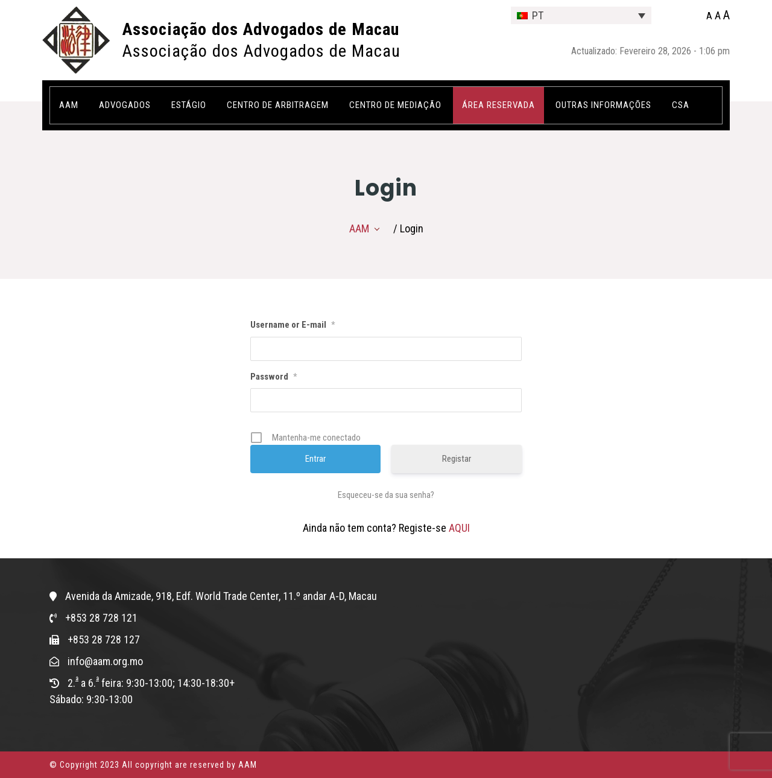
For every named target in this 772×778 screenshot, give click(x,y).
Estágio (188, 105)
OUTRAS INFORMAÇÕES (603, 105)
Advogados (125, 105)
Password (273, 376)
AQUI (459, 527)
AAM (68, 105)
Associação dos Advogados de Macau (260, 29)
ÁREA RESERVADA (498, 105)
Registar (456, 458)
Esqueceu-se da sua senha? (386, 494)
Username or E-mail (292, 324)
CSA (680, 105)
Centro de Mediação (395, 105)
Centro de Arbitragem (278, 105)
